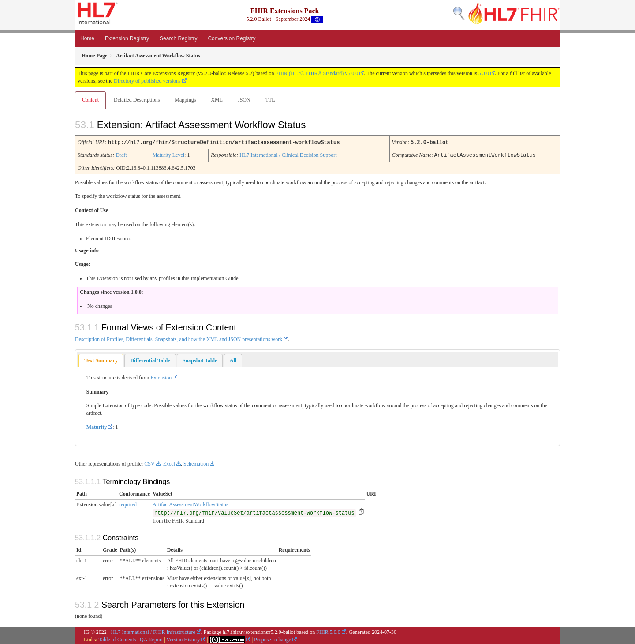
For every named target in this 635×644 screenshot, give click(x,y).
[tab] (100, 360)
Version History (183, 639)
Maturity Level (168, 155)
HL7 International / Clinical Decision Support (287, 155)
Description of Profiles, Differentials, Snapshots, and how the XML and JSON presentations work (178, 338)
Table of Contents (117, 639)
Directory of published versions (147, 81)
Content (90, 100)
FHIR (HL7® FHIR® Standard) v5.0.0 (317, 73)
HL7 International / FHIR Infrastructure (153, 631)
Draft (121, 155)
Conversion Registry (231, 38)
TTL (270, 100)
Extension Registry (127, 38)
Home (87, 38)
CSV (149, 463)
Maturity (96, 426)
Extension (161, 377)
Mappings (185, 100)
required (128, 503)
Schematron (196, 463)
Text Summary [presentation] (101, 359)
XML (217, 100)
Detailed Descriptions (137, 100)
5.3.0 (483, 73)
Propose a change (272, 639)
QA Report (151, 639)
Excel (169, 463)
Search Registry (178, 38)
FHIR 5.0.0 (328, 631)
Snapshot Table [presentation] (200, 359)
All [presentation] (233, 359)
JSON (244, 100)
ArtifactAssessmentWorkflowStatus (190, 503)
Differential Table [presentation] (150, 359)
